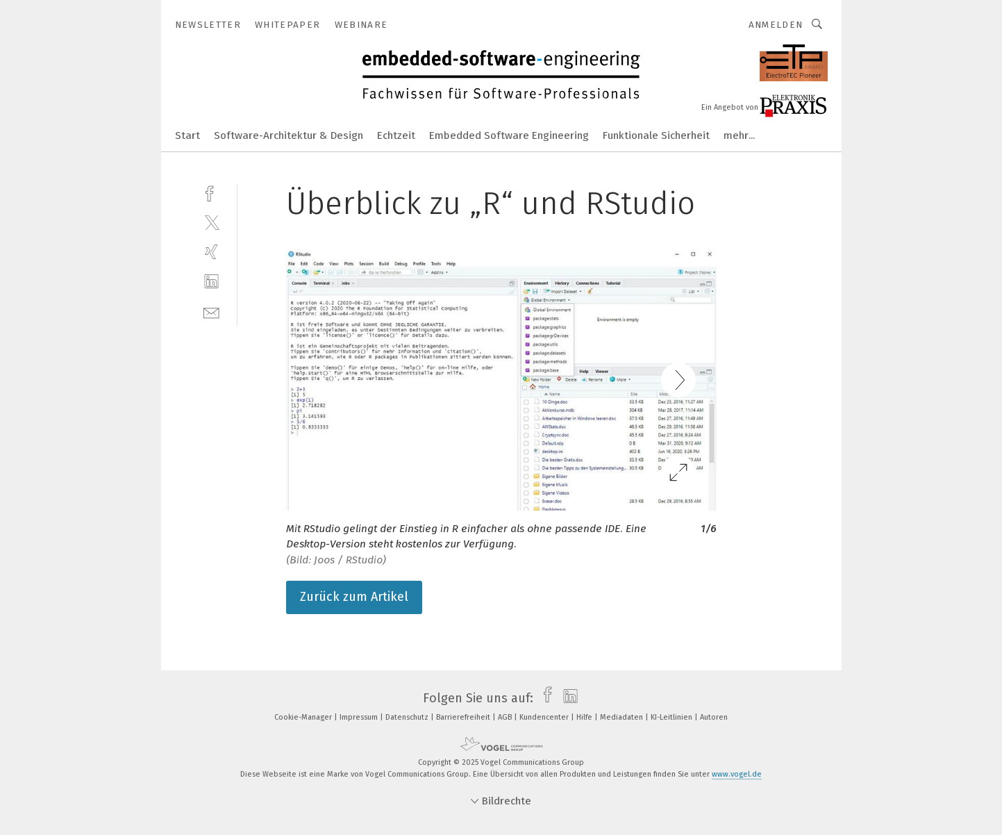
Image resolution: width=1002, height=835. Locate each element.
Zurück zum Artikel (354, 596)
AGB (506, 717)
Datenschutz (408, 717)
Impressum (360, 717)
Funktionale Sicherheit (656, 135)
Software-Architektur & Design (288, 135)
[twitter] (211, 222)
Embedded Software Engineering (509, 135)
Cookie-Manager (304, 717)
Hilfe (585, 717)
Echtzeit (396, 135)
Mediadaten (622, 717)
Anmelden (776, 25)
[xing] (211, 252)
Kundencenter (545, 717)
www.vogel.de (737, 774)
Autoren (714, 717)
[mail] (211, 311)
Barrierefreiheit (464, 717)
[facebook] (211, 192)
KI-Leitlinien (672, 717)
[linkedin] (211, 281)
